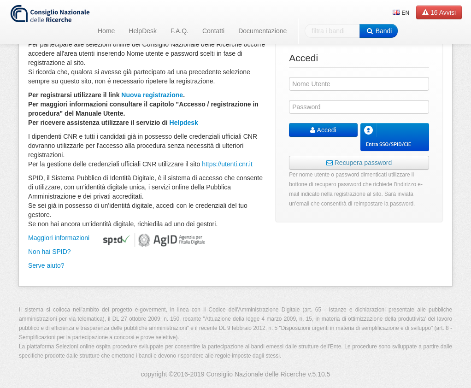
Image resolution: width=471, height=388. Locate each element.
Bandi (378, 31)
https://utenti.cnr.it (227, 164)
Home (106, 31)
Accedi (323, 130)
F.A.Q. (179, 31)
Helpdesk (184, 122)
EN (401, 13)
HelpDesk (143, 31)
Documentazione (262, 31)
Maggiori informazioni (58, 237)
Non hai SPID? (49, 251)
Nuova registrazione (152, 95)
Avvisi (439, 12)
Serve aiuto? (46, 265)
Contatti (213, 31)
